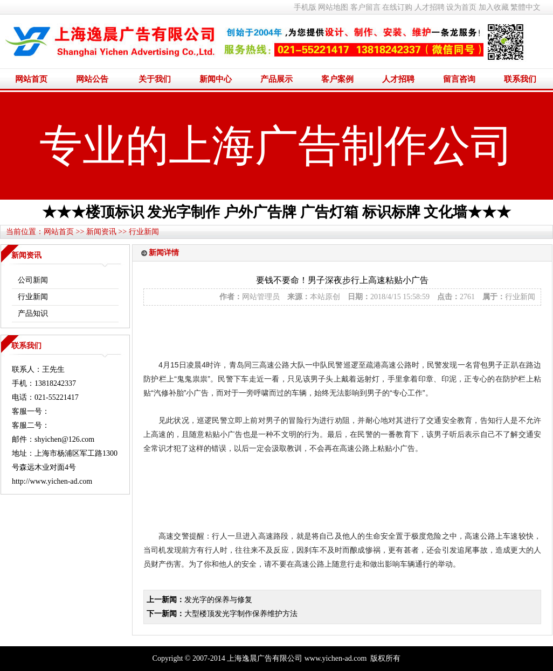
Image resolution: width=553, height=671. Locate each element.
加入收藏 (494, 7)
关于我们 (155, 79)
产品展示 (276, 79)
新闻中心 (215, 79)
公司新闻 (33, 280)
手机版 (305, 7)
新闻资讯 (101, 232)
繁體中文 (525, 7)
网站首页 (31, 79)
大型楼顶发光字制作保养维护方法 (241, 614)
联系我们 (520, 79)
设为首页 (461, 7)
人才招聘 (429, 7)
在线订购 (397, 7)
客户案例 (337, 79)
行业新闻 (144, 232)
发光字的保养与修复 (218, 600)
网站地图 (333, 7)
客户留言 (365, 7)
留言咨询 (459, 79)
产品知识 (33, 313)
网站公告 (92, 79)
